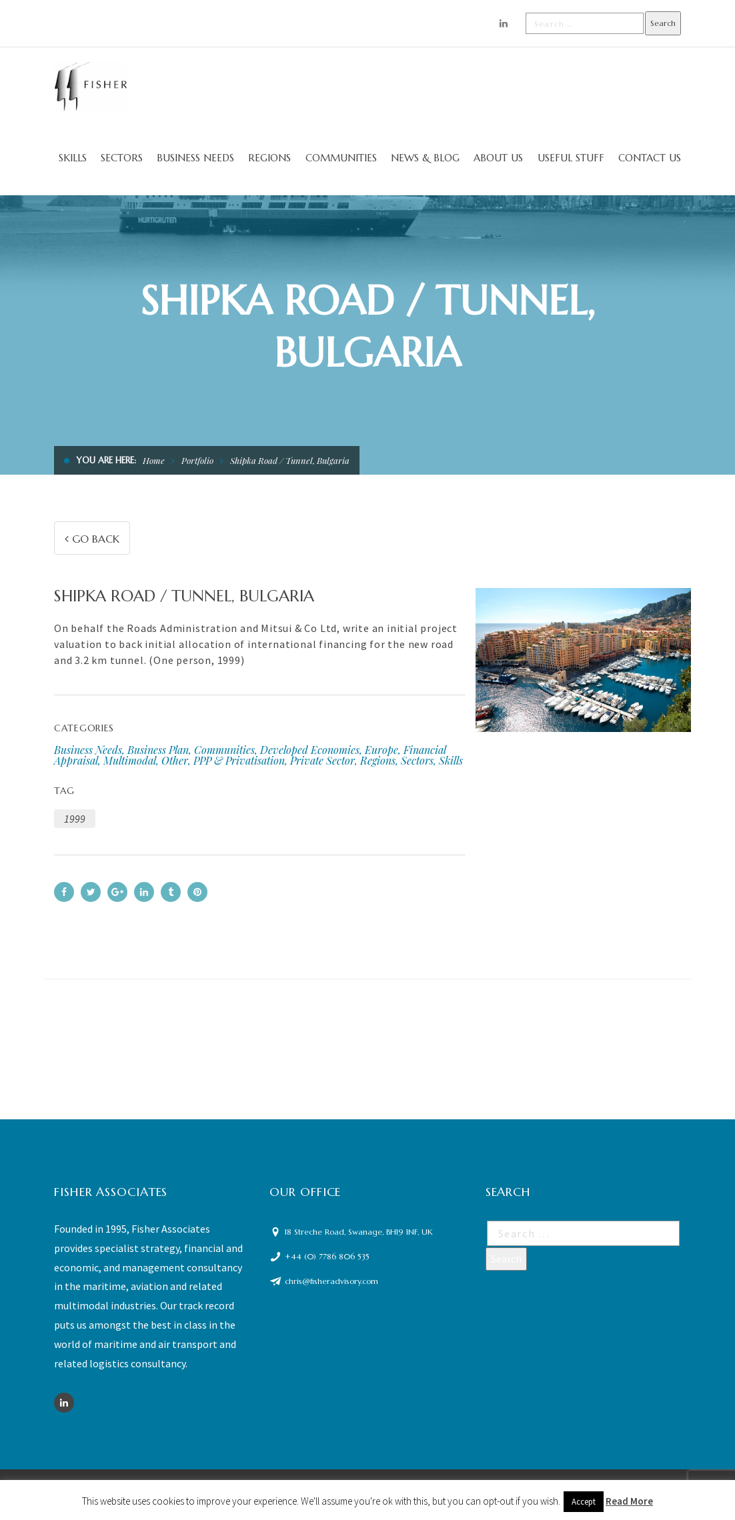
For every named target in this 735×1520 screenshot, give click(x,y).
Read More (629, 1501)
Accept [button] (584, 1501)
